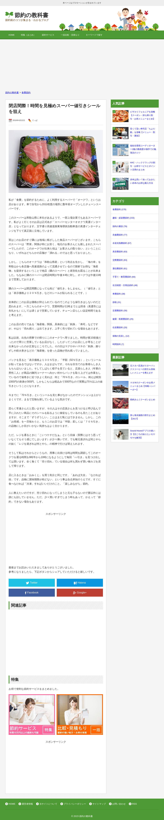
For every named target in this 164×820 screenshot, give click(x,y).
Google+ (80, 592)
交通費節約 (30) (120, 310)
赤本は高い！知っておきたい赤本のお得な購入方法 (134, 181)
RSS (134, 804)
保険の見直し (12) (121, 336)
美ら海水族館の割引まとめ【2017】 (134, 417)
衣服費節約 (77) (120, 235)
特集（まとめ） (28, 35)
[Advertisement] (82, 63)
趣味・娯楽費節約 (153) (123, 218)
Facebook (31, 592)
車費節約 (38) (119, 294)
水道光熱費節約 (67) (122, 243)
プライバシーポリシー (75, 804)
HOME (11, 35)
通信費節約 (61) (120, 268)
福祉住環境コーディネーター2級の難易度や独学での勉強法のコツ (134, 149)
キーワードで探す (94, 35)
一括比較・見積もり (70, 35)
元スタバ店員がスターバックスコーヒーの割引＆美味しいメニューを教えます (134, 369)
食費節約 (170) (119, 209)
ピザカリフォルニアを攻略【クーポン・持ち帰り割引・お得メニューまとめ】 (134, 115)
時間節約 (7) (118, 344)
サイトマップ (99, 804)
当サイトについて (48, 804)
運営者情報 (27, 804)
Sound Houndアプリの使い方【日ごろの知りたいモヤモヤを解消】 (134, 434)
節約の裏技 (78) (120, 226)
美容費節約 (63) (120, 251)
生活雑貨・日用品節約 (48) (125, 285)
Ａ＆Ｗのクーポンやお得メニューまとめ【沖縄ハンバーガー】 (134, 386)
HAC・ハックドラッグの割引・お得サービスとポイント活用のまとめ (134, 166)
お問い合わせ (119, 804)
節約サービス (48, 35)
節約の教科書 (31, 15)
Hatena (80, 582)
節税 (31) (117, 302)
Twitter (31, 582)
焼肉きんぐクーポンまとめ (134, 399)
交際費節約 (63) (120, 260)
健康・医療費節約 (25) (123, 319)
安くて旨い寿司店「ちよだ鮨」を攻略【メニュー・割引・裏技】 (134, 132)
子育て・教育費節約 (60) (124, 277)
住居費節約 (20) (120, 327)
